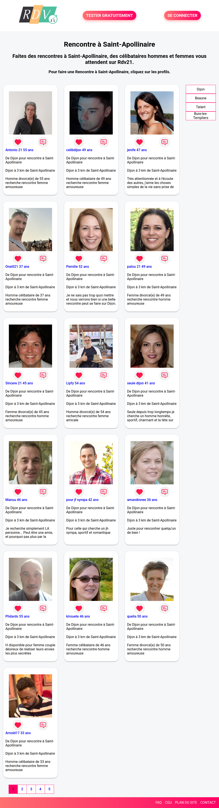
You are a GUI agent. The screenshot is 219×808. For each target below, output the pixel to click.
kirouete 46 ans (78, 616)
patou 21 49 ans (139, 267)
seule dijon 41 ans (141, 383)
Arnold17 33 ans (18, 733)
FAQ (159, 802)
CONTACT (208, 802)
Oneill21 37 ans (17, 267)
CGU (168, 802)
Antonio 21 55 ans (19, 150)
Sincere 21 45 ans (19, 383)
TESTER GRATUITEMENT (109, 15)
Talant (200, 107)
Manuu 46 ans (16, 500)
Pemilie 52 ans (77, 267)
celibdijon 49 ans (79, 150)
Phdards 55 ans (17, 616)
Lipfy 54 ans (75, 383)
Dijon (201, 89)
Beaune (200, 98)
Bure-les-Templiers (200, 116)
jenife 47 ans (137, 150)
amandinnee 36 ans (142, 500)
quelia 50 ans (137, 616)
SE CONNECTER (182, 15)
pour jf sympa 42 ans (82, 500)
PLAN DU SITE (186, 802)
